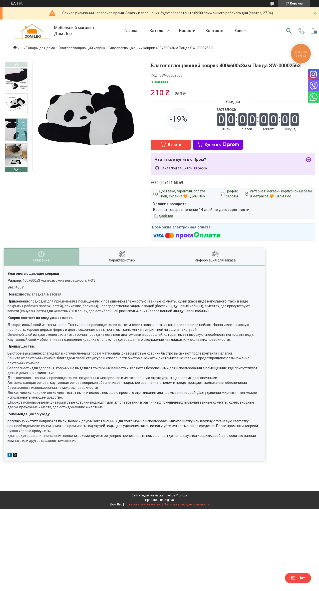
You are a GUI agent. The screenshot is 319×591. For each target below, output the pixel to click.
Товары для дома (40, 48)
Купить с (222, 144)
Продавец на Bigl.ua (159, 500)
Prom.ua (181, 495)
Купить (174, 144)
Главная (132, 30)
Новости (187, 30)
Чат (298, 578)
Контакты (214, 30)
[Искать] (289, 31)
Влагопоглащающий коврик (82, 48)
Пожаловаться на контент (143, 504)
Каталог (157, 30)
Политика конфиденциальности (186, 504)
